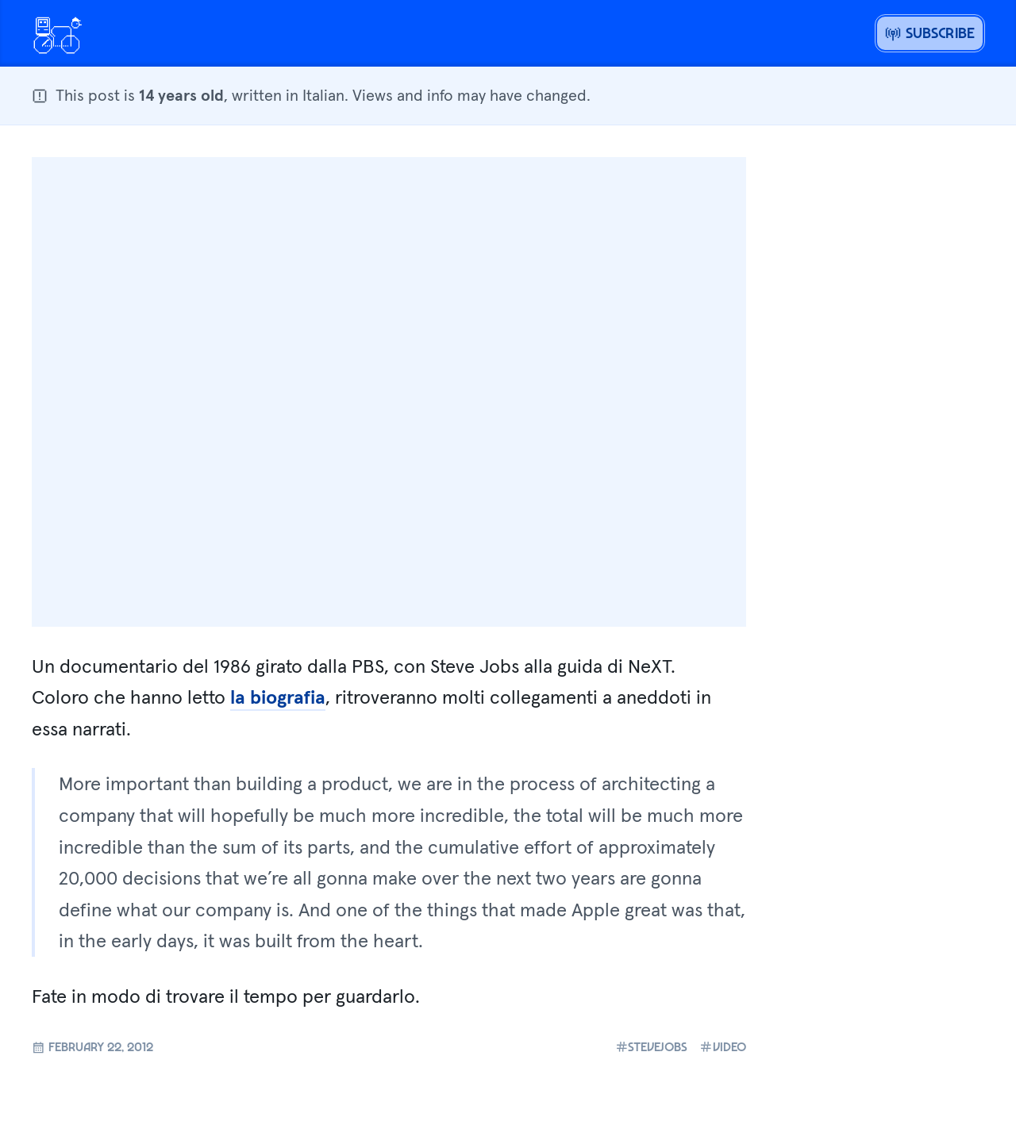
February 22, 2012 (92, 1046)
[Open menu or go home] (57, 33)
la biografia (277, 697)
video (722, 1047)
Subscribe (930, 32)
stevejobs (651, 1047)
